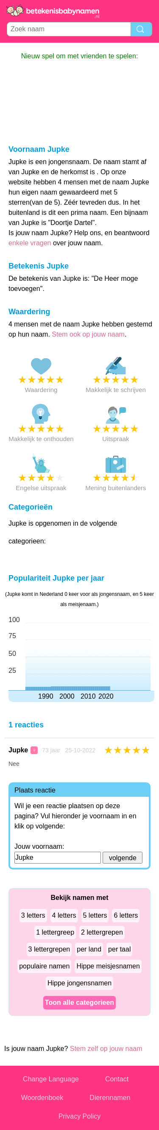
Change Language (51, 1079)
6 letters (126, 915)
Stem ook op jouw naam (88, 334)
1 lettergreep (55, 932)
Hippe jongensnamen (79, 983)
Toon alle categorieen (79, 1002)
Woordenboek (42, 1097)
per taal (119, 949)
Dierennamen (109, 1097)
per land (89, 949)
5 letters (95, 915)
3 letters (33, 915)
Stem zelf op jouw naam (106, 1048)
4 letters (64, 915)
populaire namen (44, 966)
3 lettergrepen (49, 949)
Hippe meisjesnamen (107, 966)
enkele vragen (29, 243)
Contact (116, 1079)
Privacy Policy (80, 1116)
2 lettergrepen (102, 932)
